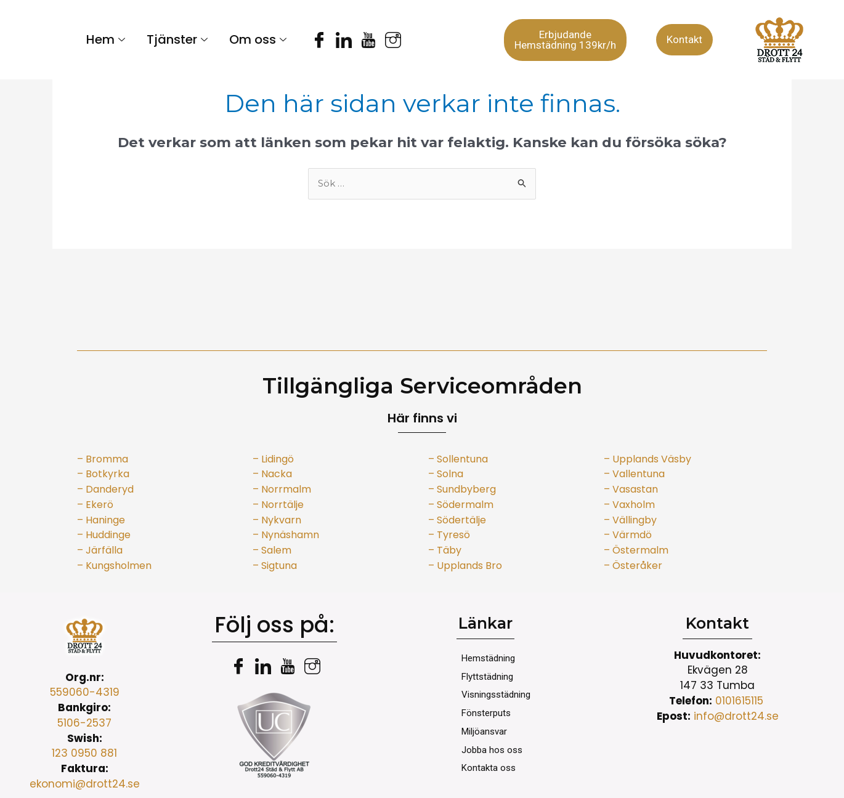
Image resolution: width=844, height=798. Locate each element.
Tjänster (179, 39)
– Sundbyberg (462, 489)
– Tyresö (449, 535)
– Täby (444, 550)
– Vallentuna (634, 474)
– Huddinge (104, 535)
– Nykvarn (277, 520)
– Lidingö (273, 459)
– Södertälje (457, 520)
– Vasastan (631, 489)
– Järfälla (100, 550)
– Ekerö (95, 505)
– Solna (445, 474)
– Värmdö (628, 535)
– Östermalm (636, 550)
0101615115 (740, 700)
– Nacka (272, 474)
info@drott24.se (736, 716)
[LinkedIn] (336, 40)
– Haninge (101, 520)
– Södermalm (460, 505)
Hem (107, 39)
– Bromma (102, 459)
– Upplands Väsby (647, 459)
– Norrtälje (278, 505)
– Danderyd (105, 489)
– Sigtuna (275, 565)
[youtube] (360, 40)
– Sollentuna (458, 459)
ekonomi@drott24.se (85, 783)
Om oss (259, 39)
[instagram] (385, 40)
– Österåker (634, 565)
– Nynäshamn (286, 535)
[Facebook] (311, 40)
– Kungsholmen (114, 565)
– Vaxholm (629, 505)
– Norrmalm (282, 489)
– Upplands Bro (465, 565)
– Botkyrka (103, 474)
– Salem (272, 550)
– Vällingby (630, 520)
